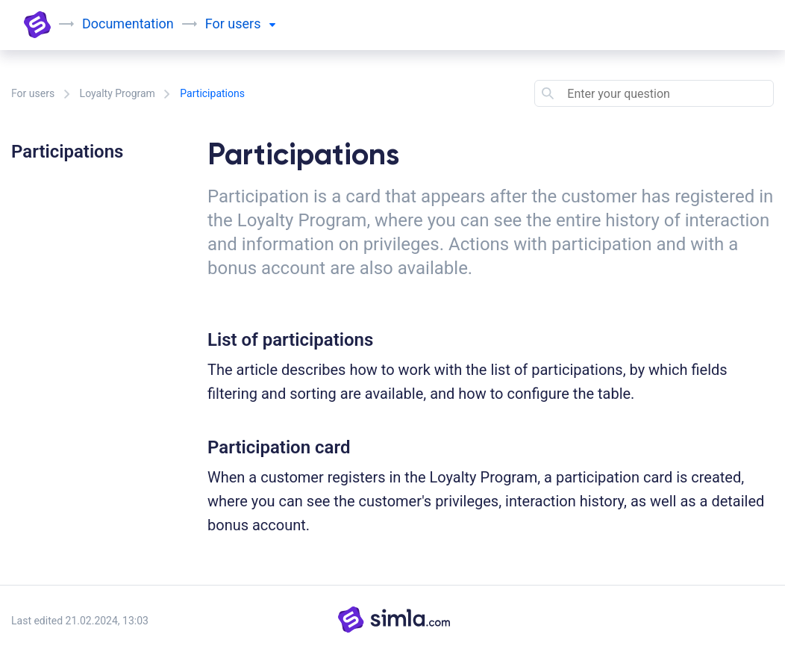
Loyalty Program (117, 93)
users (251, 23)
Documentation (128, 23)
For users (32, 93)
